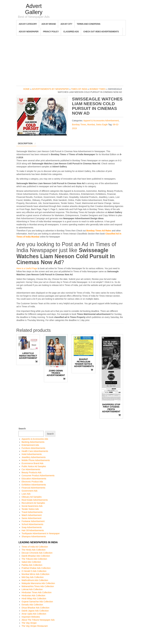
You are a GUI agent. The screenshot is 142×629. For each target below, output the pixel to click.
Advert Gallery (33, 9)
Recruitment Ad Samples (33, 503)
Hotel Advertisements (32, 454)
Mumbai (91, 124)
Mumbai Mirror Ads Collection (35, 574)
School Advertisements (32, 524)
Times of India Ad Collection (35, 546)
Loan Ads (26, 494)
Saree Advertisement (31, 518)
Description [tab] (25, 143)
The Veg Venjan (29, 623)
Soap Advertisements (32, 527)
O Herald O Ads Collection (34, 571)
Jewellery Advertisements (34, 457)
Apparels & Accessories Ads (35, 439)
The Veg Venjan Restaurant (35, 626)
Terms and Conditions (88, 24)
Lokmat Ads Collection (32, 589)
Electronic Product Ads (32, 481)
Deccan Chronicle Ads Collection (37, 553)
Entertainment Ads (30, 445)
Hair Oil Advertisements (33, 530)
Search (22, 428)
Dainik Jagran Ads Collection (35, 610)
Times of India (79, 89)
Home (26, 89)
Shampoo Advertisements (34, 536)
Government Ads (29, 491)
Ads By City (66, 24)
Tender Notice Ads (30, 509)
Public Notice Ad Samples (34, 466)
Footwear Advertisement (33, 521)
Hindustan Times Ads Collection (37, 592)
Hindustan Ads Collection (33, 595)
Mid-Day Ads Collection (33, 577)
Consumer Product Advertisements (38, 475)
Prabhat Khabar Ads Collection (36, 568)
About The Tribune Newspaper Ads (38, 620)
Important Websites (31, 617)
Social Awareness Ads (32, 506)
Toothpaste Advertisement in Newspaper (41, 533)
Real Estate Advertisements (35, 500)
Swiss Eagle (102, 124)
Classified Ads (71, 31)
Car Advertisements (31, 469)
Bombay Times (98, 89)
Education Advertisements (34, 478)
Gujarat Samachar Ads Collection (37, 601)
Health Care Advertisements (35, 451)
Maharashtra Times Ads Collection (38, 586)
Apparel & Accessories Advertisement (101, 120)
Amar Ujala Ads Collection (34, 614)
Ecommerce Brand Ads (32, 463)
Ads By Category (28, 24)
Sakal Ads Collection (31, 562)
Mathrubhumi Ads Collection (35, 580)
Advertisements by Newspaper (50, 89)
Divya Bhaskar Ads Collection (35, 607)
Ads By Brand (48, 24)
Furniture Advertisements (33, 448)
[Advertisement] (71, 60)
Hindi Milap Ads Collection (34, 598)
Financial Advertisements (33, 487)
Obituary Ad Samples (32, 497)
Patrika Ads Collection (32, 565)
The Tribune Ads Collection (34, 559)
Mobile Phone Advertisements (36, 460)
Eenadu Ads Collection (32, 604)
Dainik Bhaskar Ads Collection (36, 556)
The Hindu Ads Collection (33, 550)
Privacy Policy (51, 31)
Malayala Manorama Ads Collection (38, 583)
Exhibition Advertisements (34, 484)
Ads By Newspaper (28, 31)
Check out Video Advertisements (101, 31)
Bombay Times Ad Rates (98, 230)
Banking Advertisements (33, 442)
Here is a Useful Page (26, 268)
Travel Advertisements (32, 512)
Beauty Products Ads (31, 472)
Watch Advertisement (32, 515)
